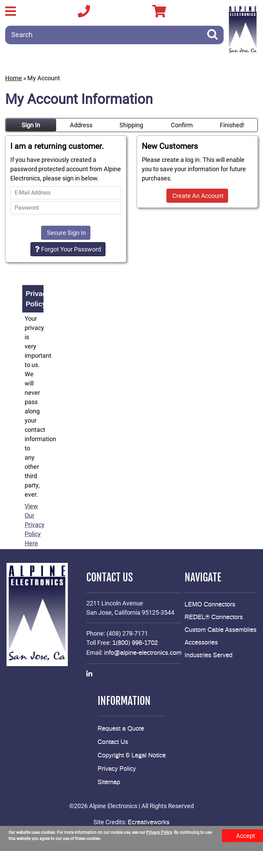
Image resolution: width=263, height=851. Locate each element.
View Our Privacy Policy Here (35, 525)
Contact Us (113, 742)
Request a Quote (121, 729)
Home (13, 78)
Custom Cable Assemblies (220, 630)
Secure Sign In (66, 232)
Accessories (201, 643)
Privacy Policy (117, 769)
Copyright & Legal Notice (132, 756)
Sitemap (109, 782)
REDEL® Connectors (214, 617)
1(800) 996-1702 (135, 643)
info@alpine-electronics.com (142, 653)
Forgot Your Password (68, 249)
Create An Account (197, 195)
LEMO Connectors (210, 605)
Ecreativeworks (149, 822)
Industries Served (209, 655)
